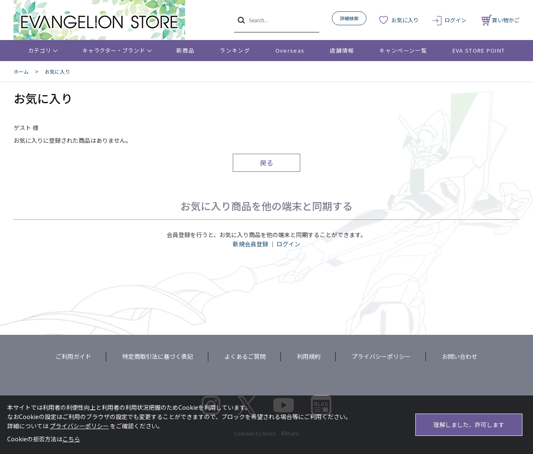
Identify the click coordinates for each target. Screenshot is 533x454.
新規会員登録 (250, 244)
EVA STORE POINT (478, 50)
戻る (266, 163)
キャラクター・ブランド (113, 50)
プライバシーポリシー (381, 356)
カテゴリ (39, 50)
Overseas (289, 50)
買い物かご (501, 20)
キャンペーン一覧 (403, 50)
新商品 (185, 50)
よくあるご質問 (245, 356)
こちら (71, 439)
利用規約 (308, 356)
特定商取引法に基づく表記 (157, 356)
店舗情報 (342, 50)
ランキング (235, 50)
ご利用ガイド (73, 356)
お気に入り (405, 20)
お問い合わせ (459, 356)
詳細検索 (349, 18)
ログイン (455, 20)
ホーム (21, 71)
